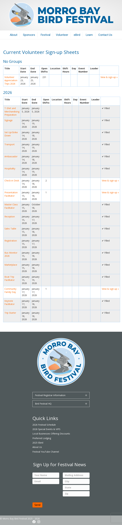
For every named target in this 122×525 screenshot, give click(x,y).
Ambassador (10, 156)
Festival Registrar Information (50, 395)
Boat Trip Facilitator (9, 278)
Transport (9, 144)
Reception (9, 216)
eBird (77, 34)
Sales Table (10, 228)
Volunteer (62, 34)
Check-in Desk (11, 180)
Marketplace (10, 264)
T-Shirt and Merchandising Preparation (11, 111)
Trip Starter (10, 312)
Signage (8, 120)
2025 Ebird (37, 442)
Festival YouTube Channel (45, 451)
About (13, 34)
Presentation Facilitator (11, 194)
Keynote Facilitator (9, 302)
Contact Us (105, 34)
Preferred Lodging (41, 438)
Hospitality (9, 168)
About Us (37, 447)
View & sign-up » (109, 77)
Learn (89, 34)
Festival (45, 34)
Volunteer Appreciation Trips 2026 (10, 80)
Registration (10, 240)
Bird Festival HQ (43, 403)
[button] (34, 521)
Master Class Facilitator (11, 206)
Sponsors (29, 34)
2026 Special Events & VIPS (46, 429)
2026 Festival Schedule (44, 424)
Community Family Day (10, 290)
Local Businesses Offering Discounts (51, 433)
